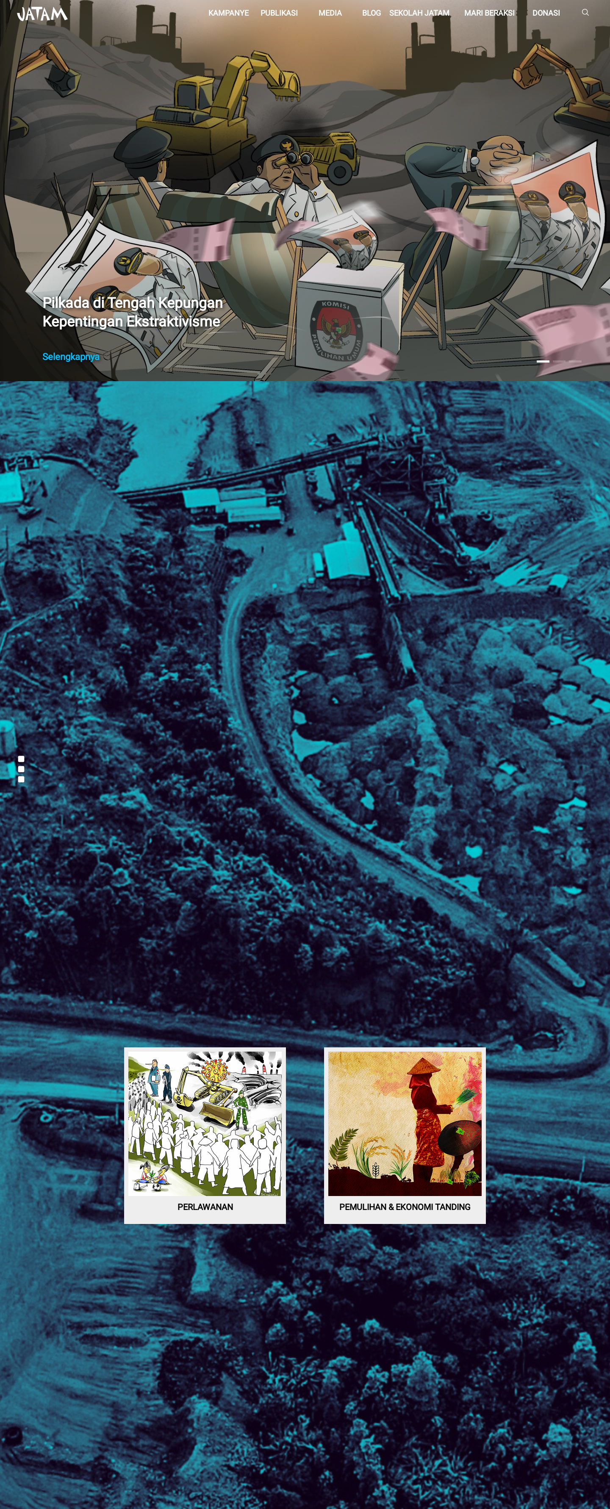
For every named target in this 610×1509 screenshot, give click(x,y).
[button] (543, 361)
